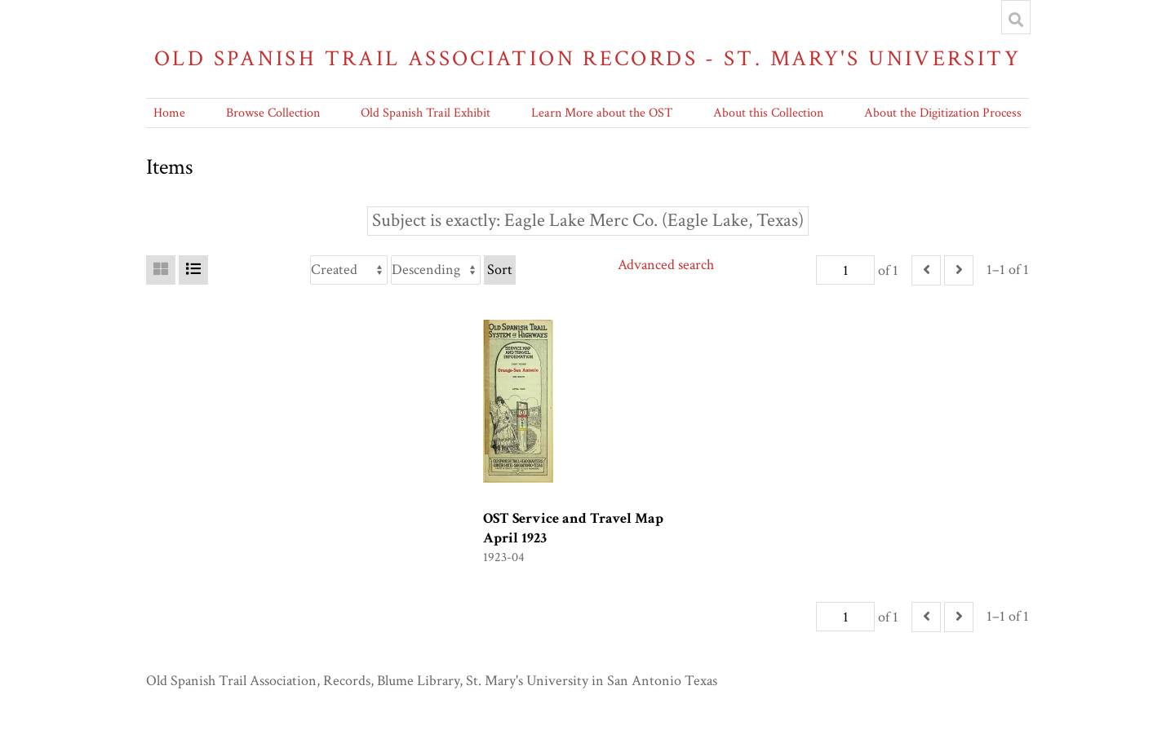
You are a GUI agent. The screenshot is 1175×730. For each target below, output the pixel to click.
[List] (193, 270)
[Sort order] (436, 270)
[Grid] (160, 270)
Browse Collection (273, 113)
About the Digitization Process (943, 113)
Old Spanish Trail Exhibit (425, 113)
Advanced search (666, 264)
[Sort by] (349, 270)
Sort (499, 269)
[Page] (845, 270)
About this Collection (768, 113)
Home (169, 113)
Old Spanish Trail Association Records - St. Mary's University (587, 58)
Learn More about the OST (601, 113)
